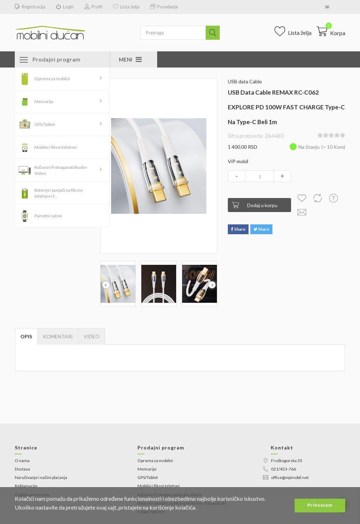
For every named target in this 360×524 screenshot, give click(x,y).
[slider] (331, 135)
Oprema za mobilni (52, 78)
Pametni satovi (48, 215)
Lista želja (126, 7)
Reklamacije (26, 485)
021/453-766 (279, 469)
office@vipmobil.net (286, 477)
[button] (331, 31)
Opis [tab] (26, 336)
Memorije (43, 101)
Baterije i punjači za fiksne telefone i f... (58, 193)
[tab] (91, 336)
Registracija (30, 7)
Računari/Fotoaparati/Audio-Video (61, 170)
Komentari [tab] (58, 336)
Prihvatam (320, 505)
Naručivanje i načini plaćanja (41, 477)
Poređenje (164, 7)
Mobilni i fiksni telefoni (55, 147)
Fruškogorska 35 (282, 460)
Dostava (22, 469)
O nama (22, 460)
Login (65, 7)
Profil (93, 7)
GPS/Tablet (44, 124)
